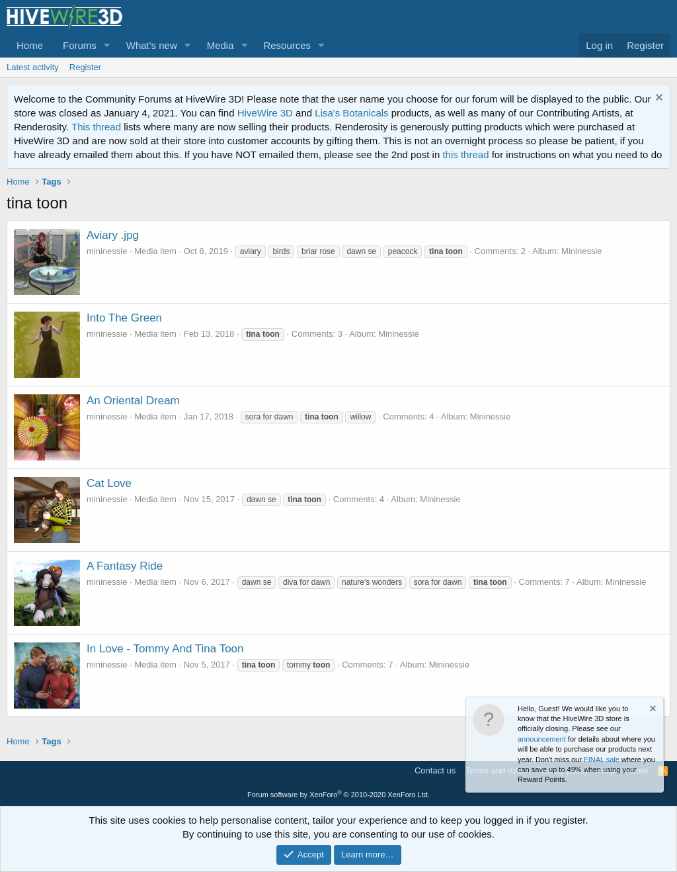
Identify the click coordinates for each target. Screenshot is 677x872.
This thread (96, 126)
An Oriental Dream (133, 400)
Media (220, 45)
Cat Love (109, 483)
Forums (80, 45)
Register (85, 67)
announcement (542, 739)
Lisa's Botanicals (351, 112)
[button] (107, 45)
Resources (287, 45)
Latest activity (33, 67)
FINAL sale (601, 759)
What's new (151, 45)
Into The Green (124, 318)
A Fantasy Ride (125, 566)
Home (30, 45)
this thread (465, 154)
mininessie (107, 251)
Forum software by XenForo (338, 795)
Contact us (435, 770)
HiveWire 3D (265, 112)
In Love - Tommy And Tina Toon (165, 648)
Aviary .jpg (113, 235)
